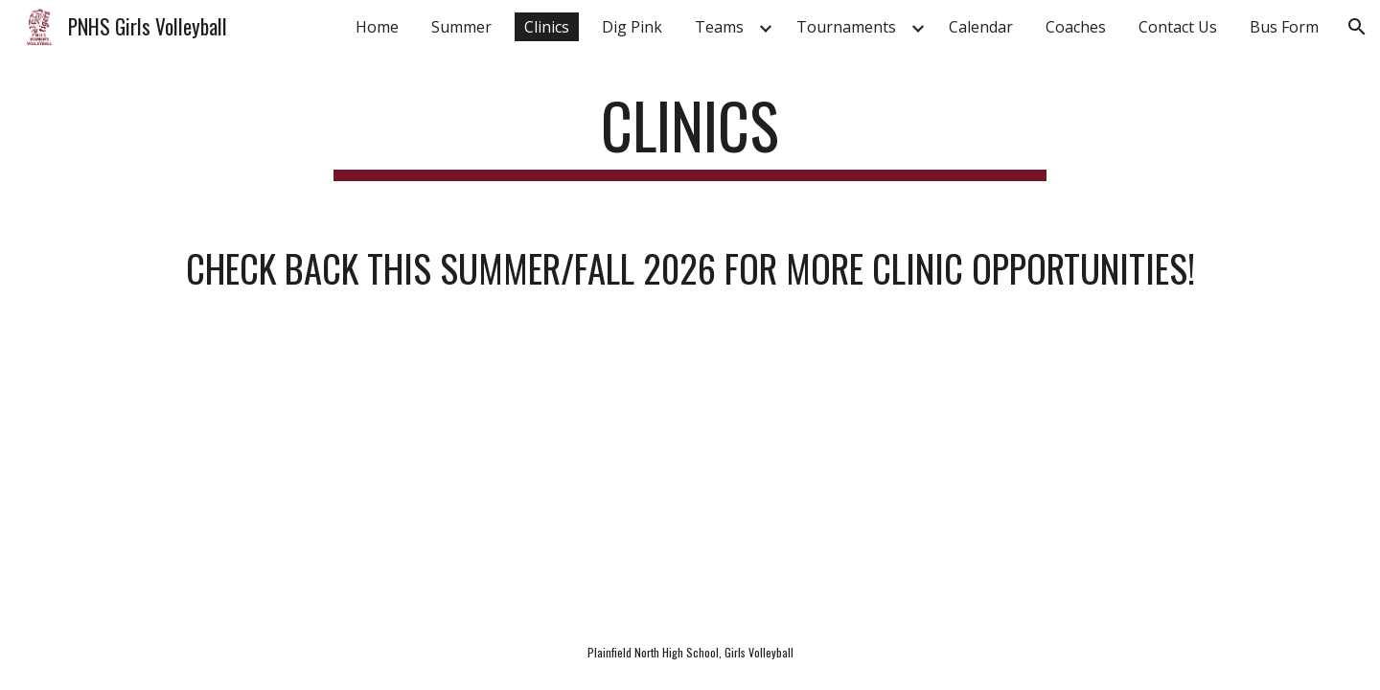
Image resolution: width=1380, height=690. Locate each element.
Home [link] (377, 26)
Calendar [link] (981, 26)
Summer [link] (461, 26)
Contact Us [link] (1177, 26)
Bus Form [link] (1284, 26)
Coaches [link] (1076, 26)
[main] (690, 134)
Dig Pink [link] (632, 26)
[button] (1357, 27)
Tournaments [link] (846, 26)
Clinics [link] (546, 26)
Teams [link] (719, 26)
